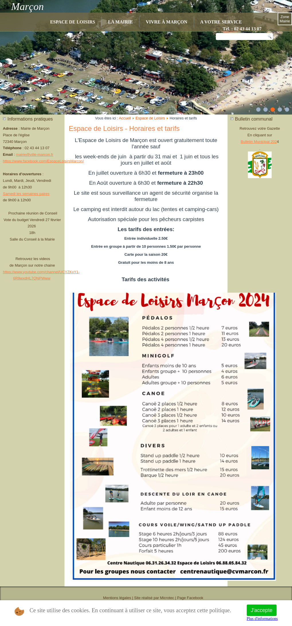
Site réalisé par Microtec (154, 598)
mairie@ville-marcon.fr (34, 154)
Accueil (125, 118)
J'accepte (261, 610)
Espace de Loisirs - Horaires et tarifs (124, 128)
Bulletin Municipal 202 (259, 141)
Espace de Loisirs (72, 21)
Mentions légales (117, 598)
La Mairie (120, 21)
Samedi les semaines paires (26, 194)
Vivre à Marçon (166, 21)
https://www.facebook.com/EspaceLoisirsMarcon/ (43, 161)
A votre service (221, 21)
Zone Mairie (285, 19)
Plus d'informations (262, 619)
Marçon (27, 6)
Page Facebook (190, 598)
